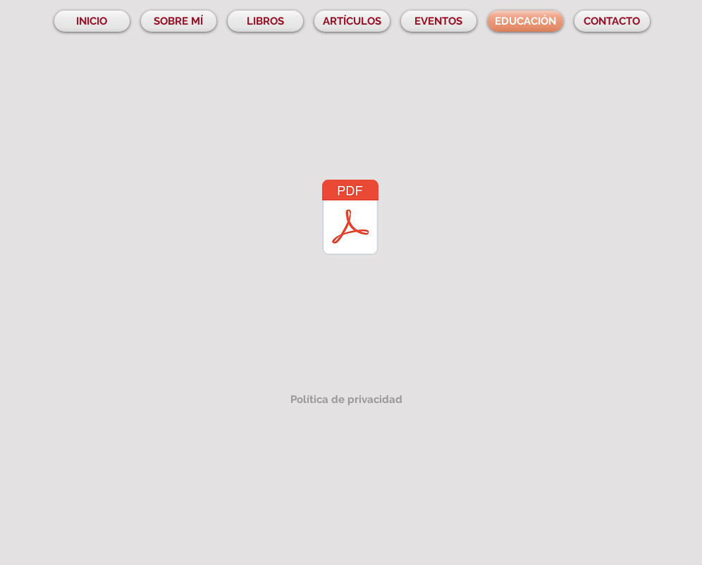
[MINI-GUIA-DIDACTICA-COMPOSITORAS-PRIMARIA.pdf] (350, 219)
